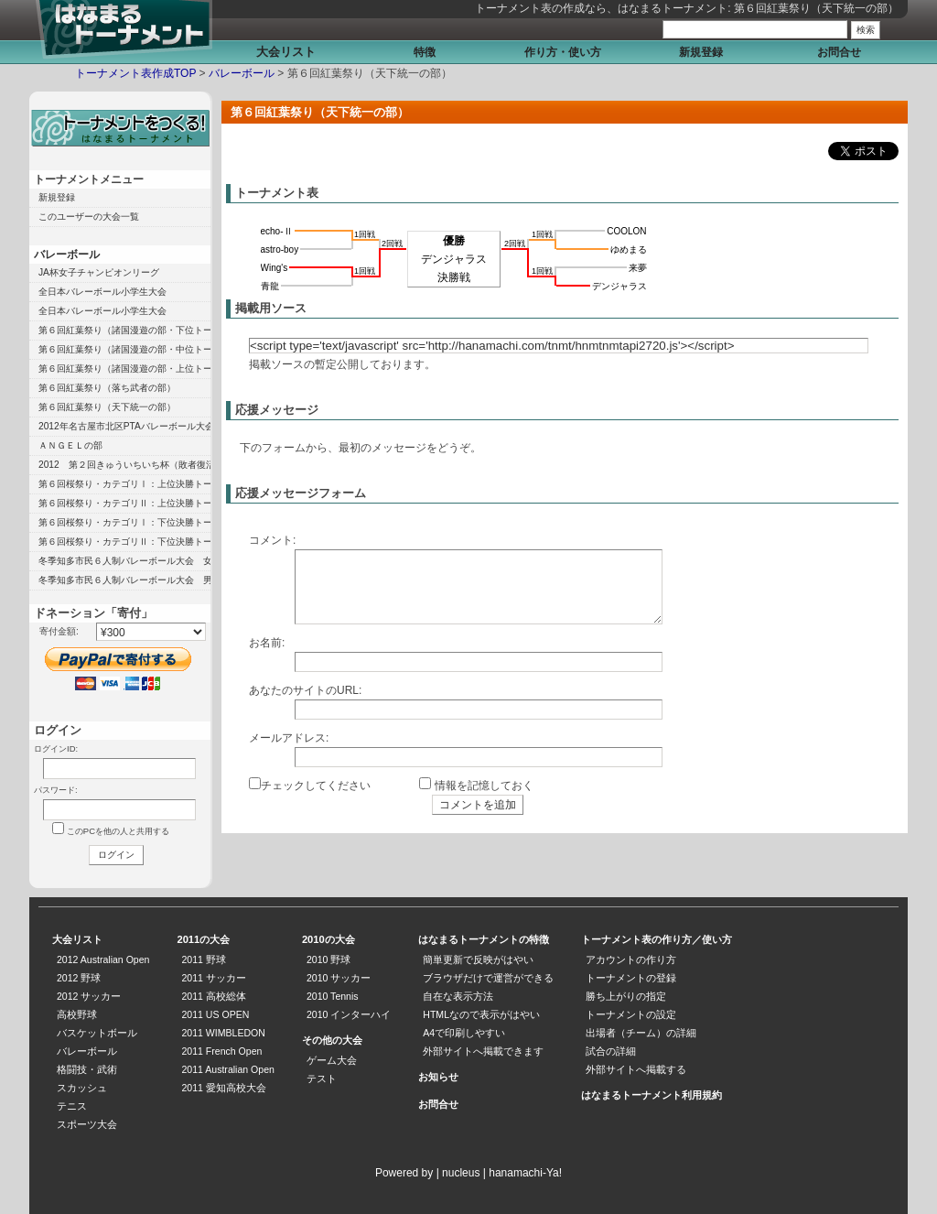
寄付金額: (59, 631)
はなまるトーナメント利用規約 (651, 1094)
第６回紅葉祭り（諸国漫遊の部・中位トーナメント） (124, 349)
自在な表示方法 (458, 996)
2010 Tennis (333, 996)
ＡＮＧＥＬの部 (70, 445)
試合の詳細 (611, 1051)
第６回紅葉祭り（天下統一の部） (107, 407)
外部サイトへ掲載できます (483, 1051)
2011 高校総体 (213, 996)
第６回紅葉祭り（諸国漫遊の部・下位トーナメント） (124, 330)
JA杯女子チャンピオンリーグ (98, 272)
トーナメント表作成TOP (135, 73)
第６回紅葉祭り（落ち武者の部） (107, 388)
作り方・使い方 (562, 52)
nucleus (460, 1172)
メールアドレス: (288, 738)
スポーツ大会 (87, 1124)
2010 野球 (328, 959)
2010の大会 (328, 939)
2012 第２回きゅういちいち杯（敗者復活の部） (124, 465)
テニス (72, 1105)
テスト (322, 1078)
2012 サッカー (89, 996)
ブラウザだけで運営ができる (488, 977)
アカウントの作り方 (631, 959)
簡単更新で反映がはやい (478, 959)
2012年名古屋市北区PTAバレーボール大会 (124, 426)
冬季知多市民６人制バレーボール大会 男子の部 (124, 580)
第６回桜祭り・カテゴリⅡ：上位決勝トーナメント (124, 503)
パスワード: (56, 790)
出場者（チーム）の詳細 (641, 1032)
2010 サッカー (339, 977)
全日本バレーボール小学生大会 (102, 292)
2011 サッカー (213, 977)
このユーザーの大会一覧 (88, 216)
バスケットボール (97, 1032)
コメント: (272, 540)
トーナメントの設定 (631, 1014)
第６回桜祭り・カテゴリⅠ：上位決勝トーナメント (124, 484)
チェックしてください (316, 785)
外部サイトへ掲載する (636, 1069)
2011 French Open (221, 1051)
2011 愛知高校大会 (223, 1087)
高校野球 (77, 1014)
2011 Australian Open (227, 1069)
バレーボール (242, 73)
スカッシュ (82, 1087)
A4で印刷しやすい (464, 1032)
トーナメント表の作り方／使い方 (656, 939)
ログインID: (56, 748)
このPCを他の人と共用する (118, 831)
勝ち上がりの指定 (626, 996)
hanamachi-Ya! (525, 1172)
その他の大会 (332, 1040)
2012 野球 (79, 977)
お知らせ (438, 1076)
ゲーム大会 (332, 1060)
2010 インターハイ (349, 1014)
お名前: (267, 642)
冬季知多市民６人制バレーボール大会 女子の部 (124, 561)
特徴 (425, 52)
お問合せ (839, 52)
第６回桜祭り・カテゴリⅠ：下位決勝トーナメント (124, 522)
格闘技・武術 (87, 1069)
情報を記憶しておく (484, 785)
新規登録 (701, 52)
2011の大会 (203, 939)
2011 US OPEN (215, 1014)
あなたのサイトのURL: (305, 690)
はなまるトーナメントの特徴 (483, 939)
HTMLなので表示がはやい (481, 1014)
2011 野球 (203, 959)
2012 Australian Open (103, 959)
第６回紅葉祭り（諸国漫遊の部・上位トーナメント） (124, 368)
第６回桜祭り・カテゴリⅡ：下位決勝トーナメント (124, 542)
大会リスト (286, 52)
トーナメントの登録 (631, 977)
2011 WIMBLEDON (222, 1032)
